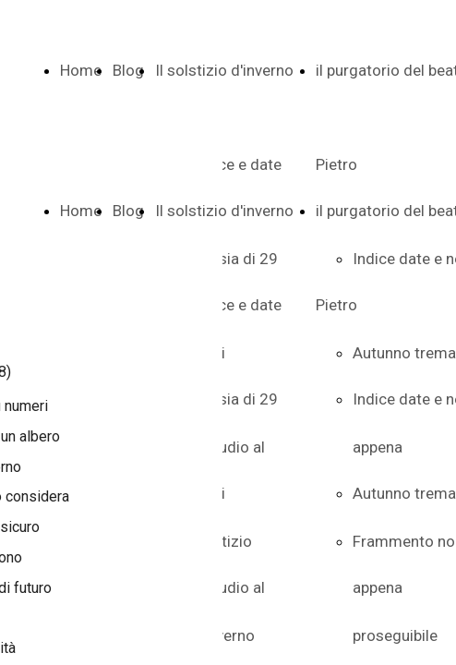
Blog (128, 70)
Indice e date (237, 305)
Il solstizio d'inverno (224, 70)
